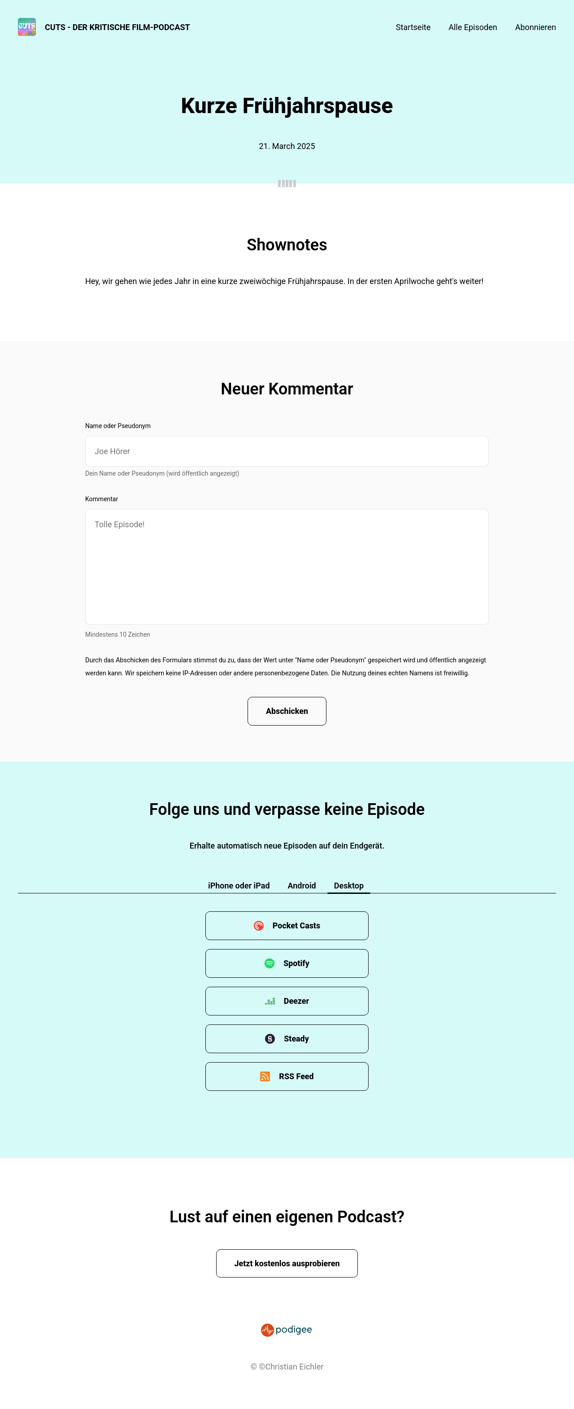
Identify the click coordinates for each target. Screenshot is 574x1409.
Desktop (349, 886)
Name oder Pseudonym (118, 425)
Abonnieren (535, 27)
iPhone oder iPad (239, 886)
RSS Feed (296, 1076)
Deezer (296, 1001)
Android (302, 886)
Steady (296, 1039)
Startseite (413, 27)
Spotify (296, 963)
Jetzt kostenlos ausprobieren (287, 1263)
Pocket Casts (296, 926)
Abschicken (287, 711)
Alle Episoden (472, 27)
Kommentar (101, 499)
